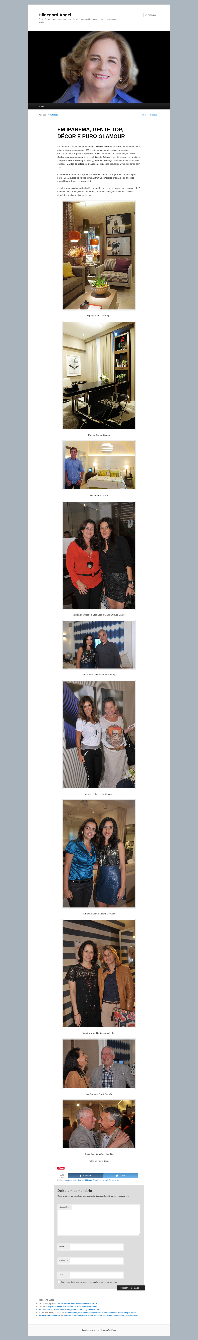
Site (61, 1274)
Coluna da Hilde (74, 1180)
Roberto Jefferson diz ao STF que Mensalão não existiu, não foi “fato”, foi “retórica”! (101, 1316)
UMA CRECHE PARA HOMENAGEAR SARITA (77, 1303)
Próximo (154, 115)
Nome (63, 1246)
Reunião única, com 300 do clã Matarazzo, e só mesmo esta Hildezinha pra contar (100, 1313)
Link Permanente (112, 1180)
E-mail (63, 1261)
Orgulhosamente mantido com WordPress (99, 1330)
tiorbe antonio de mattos (49, 1316)
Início (41, 106)
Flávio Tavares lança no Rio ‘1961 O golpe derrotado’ (77, 1309)
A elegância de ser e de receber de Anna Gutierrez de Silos (71, 1306)
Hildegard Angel (55, 15)
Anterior (143, 115)
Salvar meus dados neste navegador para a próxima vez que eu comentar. (89, 1282)
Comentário (64, 1207)
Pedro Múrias (44, 1309)
